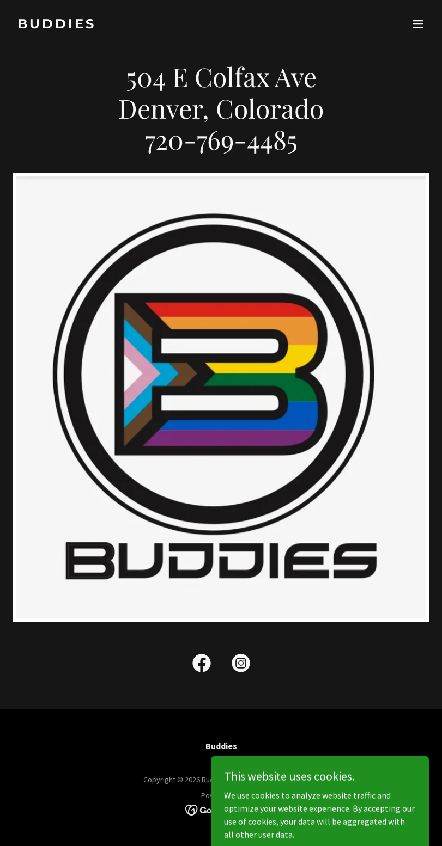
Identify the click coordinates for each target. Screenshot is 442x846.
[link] (56, 25)
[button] (418, 24)
